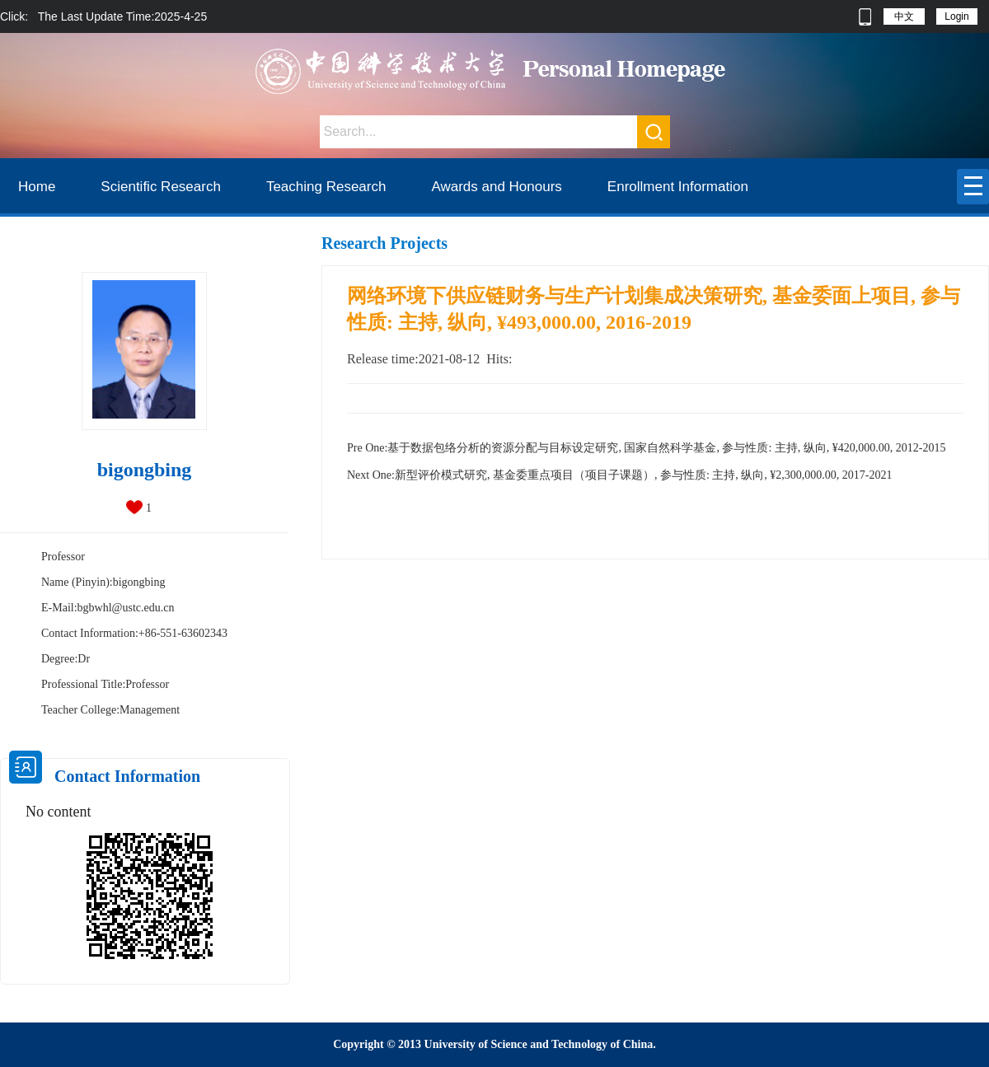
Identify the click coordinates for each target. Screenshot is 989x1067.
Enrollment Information (677, 186)
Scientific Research (161, 186)
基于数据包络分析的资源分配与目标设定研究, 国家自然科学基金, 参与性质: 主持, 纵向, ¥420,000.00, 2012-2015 (646, 448)
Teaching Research (326, 186)
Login (956, 16)
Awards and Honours (496, 186)
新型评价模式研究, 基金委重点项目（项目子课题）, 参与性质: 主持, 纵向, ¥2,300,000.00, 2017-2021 (620, 475)
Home (36, 186)
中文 (904, 16)
